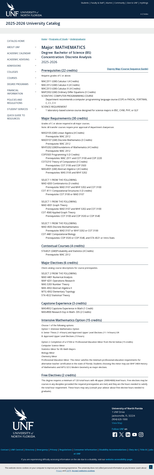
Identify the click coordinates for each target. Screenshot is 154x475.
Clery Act (133, 449)
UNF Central (17, 449)
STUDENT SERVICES (17, 109)
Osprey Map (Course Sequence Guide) (127, 68)
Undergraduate (77, 39)
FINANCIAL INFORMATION (15, 92)
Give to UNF (132, 2)
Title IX (143, 449)
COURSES (12, 78)
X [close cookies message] (150, 467)
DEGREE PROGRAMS (17, 84)
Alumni (109, 2)
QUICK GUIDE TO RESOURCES (16, 117)
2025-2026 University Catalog (33, 23)
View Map (117, 423)
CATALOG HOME (16, 41)
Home (44, 39)
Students (85, 2)
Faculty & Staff (97, 2)
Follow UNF (118, 429)
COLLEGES (12, 71)
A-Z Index (144, 14)
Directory (30, 449)
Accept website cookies (83, 470)
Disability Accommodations (113, 449)
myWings (144, 2)
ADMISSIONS (14, 65)
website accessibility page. (119, 459)
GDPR (68, 470)
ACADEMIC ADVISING (18, 59)
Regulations (65, 449)
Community (119, 2)
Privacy (59, 470)
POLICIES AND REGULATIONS (14, 101)
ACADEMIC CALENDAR (18, 53)
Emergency (42, 449)
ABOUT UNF (13, 47)
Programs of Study (58, 39)
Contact (5, 449)
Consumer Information (85, 449)
